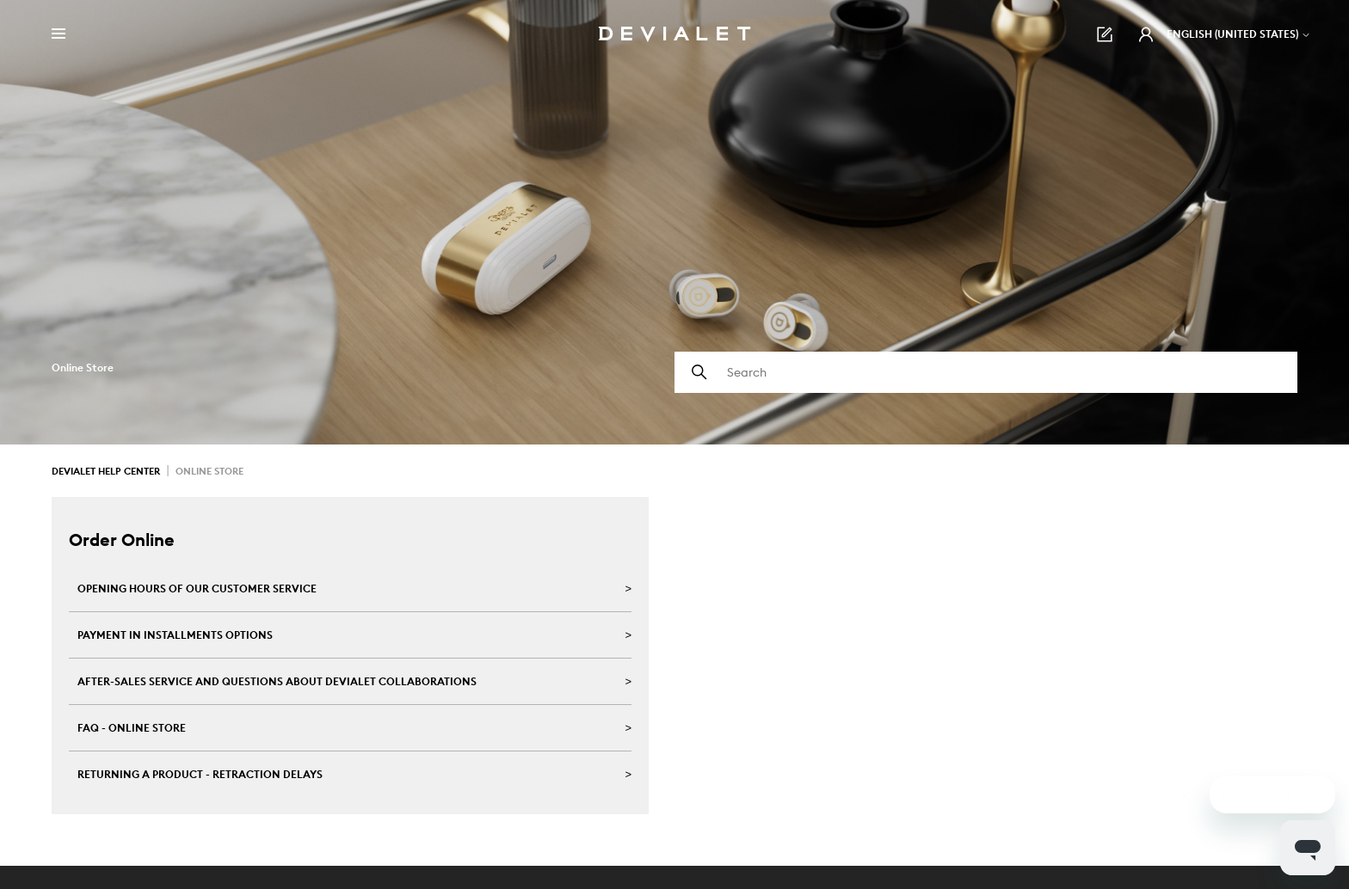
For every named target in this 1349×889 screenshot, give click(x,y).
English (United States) (1239, 34)
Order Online (122, 539)
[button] (1146, 34)
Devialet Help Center (106, 471)
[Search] (985, 372)
